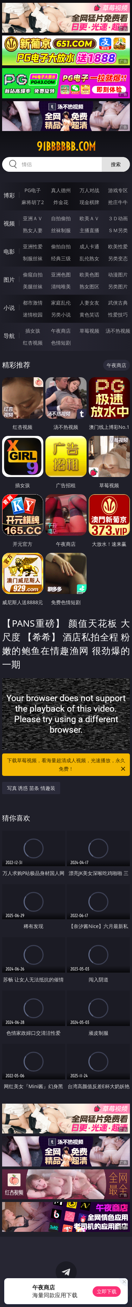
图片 (9, 279)
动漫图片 (118, 274)
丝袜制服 (61, 230)
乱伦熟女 (89, 258)
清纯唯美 (61, 286)
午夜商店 (61, 330)
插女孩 (32, 330)
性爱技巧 (118, 314)
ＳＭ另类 (118, 230)
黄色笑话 (89, 314)
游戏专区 (118, 190)
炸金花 (61, 202)
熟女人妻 (33, 230)
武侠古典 (118, 302)
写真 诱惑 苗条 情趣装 (31, 788)
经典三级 (61, 258)
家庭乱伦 (61, 302)
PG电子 (32, 190)
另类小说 (61, 314)
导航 (9, 336)
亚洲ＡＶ (33, 218)
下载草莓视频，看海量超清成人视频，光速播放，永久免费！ (67, 765)
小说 (9, 308)
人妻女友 (89, 302)
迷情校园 (33, 314)
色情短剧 (61, 342)
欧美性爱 (118, 246)
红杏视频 (33, 342)
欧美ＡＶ (89, 218)
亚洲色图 (61, 274)
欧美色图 (89, 274)
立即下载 (107, 1291)
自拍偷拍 (61, 218)
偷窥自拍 (33, 274)
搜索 (116, 164)
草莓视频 (89, 330)
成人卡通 (89, 246)
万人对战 (89, 190)
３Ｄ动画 (118, 218)
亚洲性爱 (33, 246)
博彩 (9, 195)
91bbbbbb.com (66, 146)
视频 (9, 223)
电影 (9, 251)
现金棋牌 (89, 202)
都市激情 (33, 302)
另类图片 (118, 286)
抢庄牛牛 (118, 202)
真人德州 (61, 190)
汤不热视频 (118, 330)
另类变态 (118, 258)
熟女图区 (89, 286)
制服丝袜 (33, 258)
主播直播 (89, 230)
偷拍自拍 (61, 246)
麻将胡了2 (32, 202)
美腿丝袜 (33, 286)
